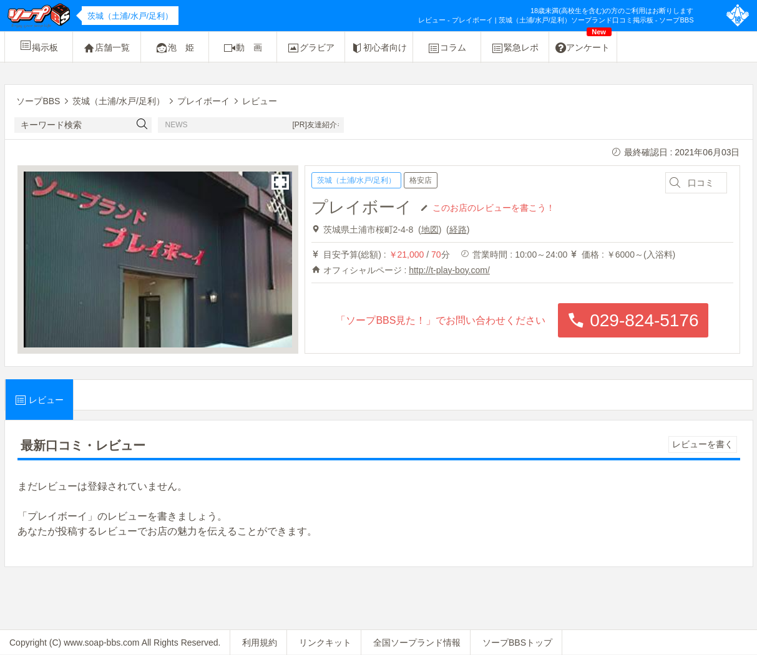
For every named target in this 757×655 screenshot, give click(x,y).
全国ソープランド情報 (417, 643)
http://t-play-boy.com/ (449, 270)
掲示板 (38, 45)
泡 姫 (174, 48)
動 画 (242, 48)
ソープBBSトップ (517, 643)
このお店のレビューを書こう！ (493, 207)
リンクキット (325, 643)
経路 (458, 230)
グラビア (311, 48)
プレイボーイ (361, 207)
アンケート (583, 43)
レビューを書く (702, 444)
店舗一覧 (107, 48)
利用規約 (259, 643)
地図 (430, 230)
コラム (446, 48)
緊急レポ (515, 48)
